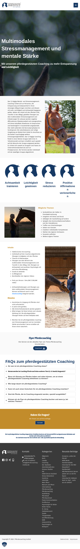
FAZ (43, 477)
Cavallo (44, 466)
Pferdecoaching (47, 494)
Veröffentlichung (47, 523)
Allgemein (45, 461)
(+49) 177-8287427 (29, 466)
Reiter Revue (46, 512)
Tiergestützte (46, 521)
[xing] (10, 465)
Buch (43, 464)
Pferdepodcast (47, 503)
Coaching (45, 468)
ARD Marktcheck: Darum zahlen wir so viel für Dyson (70, 479)
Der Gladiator (46, 470)
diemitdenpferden (48, 472)
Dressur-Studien (47, 475)
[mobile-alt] (13, 465)
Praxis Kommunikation (49, 505)
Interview (45, 486)
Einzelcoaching (17, 299)
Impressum (74, 545)
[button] (4, 544)
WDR (43, 525)
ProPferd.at (46, 508)
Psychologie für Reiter (49, 510)
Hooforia (45, 483)
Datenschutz (65, 545)
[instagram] (7, 465)
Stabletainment (47, 517)
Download (40, 354)
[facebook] (3, 465)
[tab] (40, 372)
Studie (44, 519)
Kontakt (40, 428)
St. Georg (45, 514)
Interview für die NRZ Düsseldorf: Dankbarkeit (69, 472)
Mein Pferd (45, 488)
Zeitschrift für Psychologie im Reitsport (47, 530)
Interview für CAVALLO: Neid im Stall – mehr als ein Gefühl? (69, 486)
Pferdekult (45, 501)
